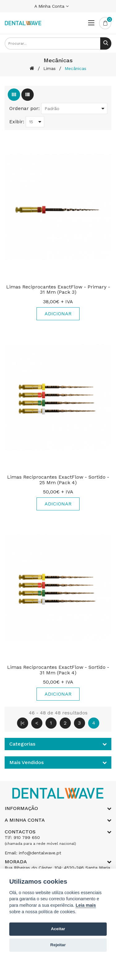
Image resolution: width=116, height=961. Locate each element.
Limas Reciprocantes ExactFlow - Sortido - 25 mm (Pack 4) (58, 479)
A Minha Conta (51, 6)
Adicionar (58, 314)
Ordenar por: (24, 108)
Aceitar (58, 928)
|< (22, 723)
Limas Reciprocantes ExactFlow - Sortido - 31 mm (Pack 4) (58, 670)
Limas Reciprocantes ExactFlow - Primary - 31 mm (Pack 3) (58, 289)
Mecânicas (75, 68)
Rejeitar (58, 945)
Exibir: (16, 122)
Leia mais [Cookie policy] (85, 905)
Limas (49, 68)
